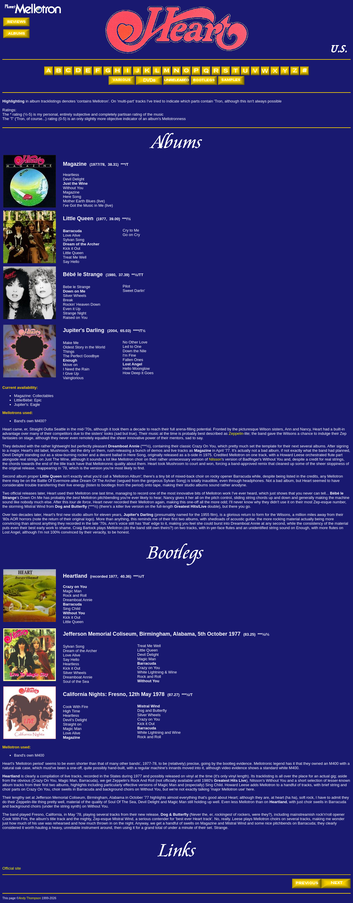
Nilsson (215, 459)
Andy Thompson (30, 898)
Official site (11, 868)
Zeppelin (236, 433)
